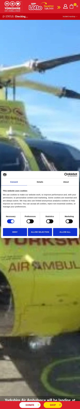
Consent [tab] (14, 182)
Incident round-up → (70, 16)
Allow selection (40, 232)
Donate (30, 405)
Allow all (65, 232)
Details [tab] (40, 182)
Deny (15, 232)
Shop (53, 405)
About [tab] (66, 182)
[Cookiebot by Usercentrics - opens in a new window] (66, 175)
